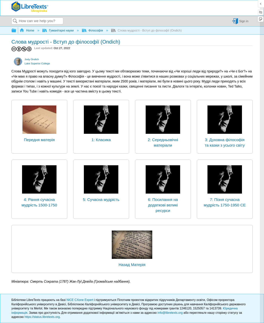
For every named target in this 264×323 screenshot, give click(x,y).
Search (15, 21)
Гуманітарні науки (58, 30)
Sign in (243, 21)
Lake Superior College (37, 63)
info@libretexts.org (170, 312)
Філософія (93, 30)
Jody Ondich (31, 59)
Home (27, 30)
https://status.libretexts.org (42, 316)
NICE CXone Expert (80, 299)
